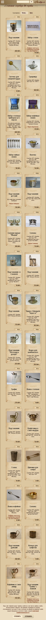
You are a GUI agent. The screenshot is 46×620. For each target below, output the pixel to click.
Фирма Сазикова (33, 243)
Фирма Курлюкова (33, 127)
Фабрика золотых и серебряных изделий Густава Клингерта (33, 49)
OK (31, 2)
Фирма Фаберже (14, 203)
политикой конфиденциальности (28, 611)
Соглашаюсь (28, 616)
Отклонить (17, 616)
